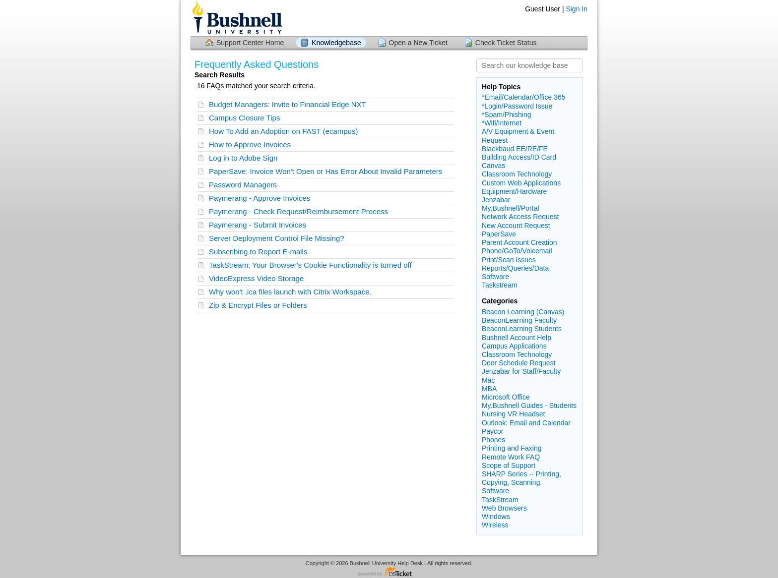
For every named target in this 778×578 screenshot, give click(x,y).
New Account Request (516, 226)
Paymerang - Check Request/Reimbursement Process (298, 211)
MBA (489, 389)
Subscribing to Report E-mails (258, 251)
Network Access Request (520, 217)
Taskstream (500, 285)
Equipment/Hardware (514, 191)
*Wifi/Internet (501, 123)
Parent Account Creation (519, 242)
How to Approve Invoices (250, 144)
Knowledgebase (336, 43)
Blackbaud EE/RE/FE (515, 149)
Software (495, 277)
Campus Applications (514, 346)
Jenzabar (496, 200)
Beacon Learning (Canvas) (523, 312)
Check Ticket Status (506, 43)
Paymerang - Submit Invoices (257, 225)
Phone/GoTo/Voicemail (517, 251)
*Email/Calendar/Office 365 (524, 97)
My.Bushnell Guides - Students (529, 405)
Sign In (576, 9)
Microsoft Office (506, 397)
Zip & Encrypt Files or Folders (258, 305)
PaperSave (499, 234)
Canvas (493, 166)
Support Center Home (250, 43)
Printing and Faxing (512, 448)
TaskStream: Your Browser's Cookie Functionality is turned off (310, 265)
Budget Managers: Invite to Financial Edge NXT (287, 104)
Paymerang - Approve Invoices (259, 198)
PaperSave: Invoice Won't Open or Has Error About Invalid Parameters (325, 171)
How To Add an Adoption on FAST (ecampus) (283, 131)
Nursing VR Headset (513, 414)
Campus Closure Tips (244, 118)
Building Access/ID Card (519, 157)
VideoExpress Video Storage (256, 278)
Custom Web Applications (521, 183)
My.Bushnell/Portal (510, 208)
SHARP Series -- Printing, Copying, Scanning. (521, 478)
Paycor (493, 431)
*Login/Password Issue (517, 106)
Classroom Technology (517, 174)
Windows (496, 516)
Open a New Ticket (418, 43)
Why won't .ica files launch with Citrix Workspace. (290, 292)
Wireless (495, 525)
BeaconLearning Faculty (519, 320)
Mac (488, 380)
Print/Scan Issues (509, 260)
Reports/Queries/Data (515, 268)
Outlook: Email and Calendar (526, 423)
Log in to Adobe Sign (243, 158)
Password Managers (243, 184)
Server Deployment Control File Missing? (276, 238)
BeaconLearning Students (522, 329)
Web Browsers (504, 508)
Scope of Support (508, 465)
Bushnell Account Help (516, 338)
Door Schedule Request (519, 363)
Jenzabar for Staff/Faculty (521, 371)
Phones (493, 440)
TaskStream (500, 500)
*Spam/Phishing (506, 114)
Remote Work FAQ (511, 457)
